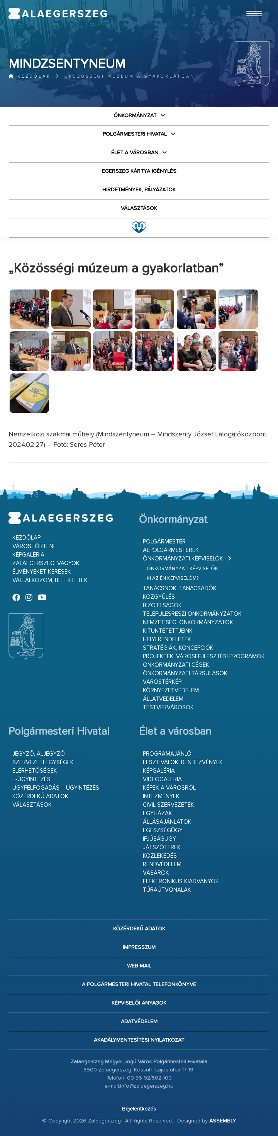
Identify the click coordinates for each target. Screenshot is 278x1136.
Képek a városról (169, 788)
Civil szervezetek (168, 805)
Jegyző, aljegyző (38, 754)
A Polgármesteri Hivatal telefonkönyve (139, 984)
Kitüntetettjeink (168, 631)
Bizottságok (162, 605)
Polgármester (164, 542)
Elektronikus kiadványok (181, 881)
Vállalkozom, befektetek (50, 580)
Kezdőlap (29, 76)
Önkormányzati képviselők (183, 559)
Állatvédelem (163, 699)
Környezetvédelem (171, 690)
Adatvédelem (139, 1021)
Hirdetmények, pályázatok (139, 189)
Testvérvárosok (168, 707)
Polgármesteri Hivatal (135, 134)
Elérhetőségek (34, 771)
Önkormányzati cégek (176, 665)
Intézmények (161, 796)
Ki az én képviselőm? (172, 578)
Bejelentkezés (139, 1109)
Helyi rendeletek (167, 639)
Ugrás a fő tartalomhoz (250, 3)
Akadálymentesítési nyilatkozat (139, 1040)
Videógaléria (162, 779)
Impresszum (139, 947)
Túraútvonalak (167, 890)
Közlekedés (160, 856)
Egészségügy (163, 830)
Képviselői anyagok (139, 1003)
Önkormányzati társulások (185, 673)
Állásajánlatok (167, 822)
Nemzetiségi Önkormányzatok (188, 622)
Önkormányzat (135, 115)
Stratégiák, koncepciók (178, 648)
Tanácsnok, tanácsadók (180, 588)
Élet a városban (134, 152)
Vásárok (156, 873)
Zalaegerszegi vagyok (46, 563)
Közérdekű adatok (40, 796)
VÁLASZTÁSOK (139, 208)
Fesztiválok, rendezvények (183, 762)
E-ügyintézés (31, 779)
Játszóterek (162, 847)
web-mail (139, 966)
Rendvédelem (162, 864)
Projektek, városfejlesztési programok (204, 656)
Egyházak (157, 813)
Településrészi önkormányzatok (192, 614)
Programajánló (167, 754)
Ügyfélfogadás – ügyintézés (55, 788)
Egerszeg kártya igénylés (139, 171)
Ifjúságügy (159, 839)
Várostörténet (36, 546)
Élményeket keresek (41, 572)
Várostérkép (162, 682)
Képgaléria (28, 555)
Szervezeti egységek (43, 762)
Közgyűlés (159, 597)
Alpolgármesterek (171, 550)
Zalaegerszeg (57, 13)
